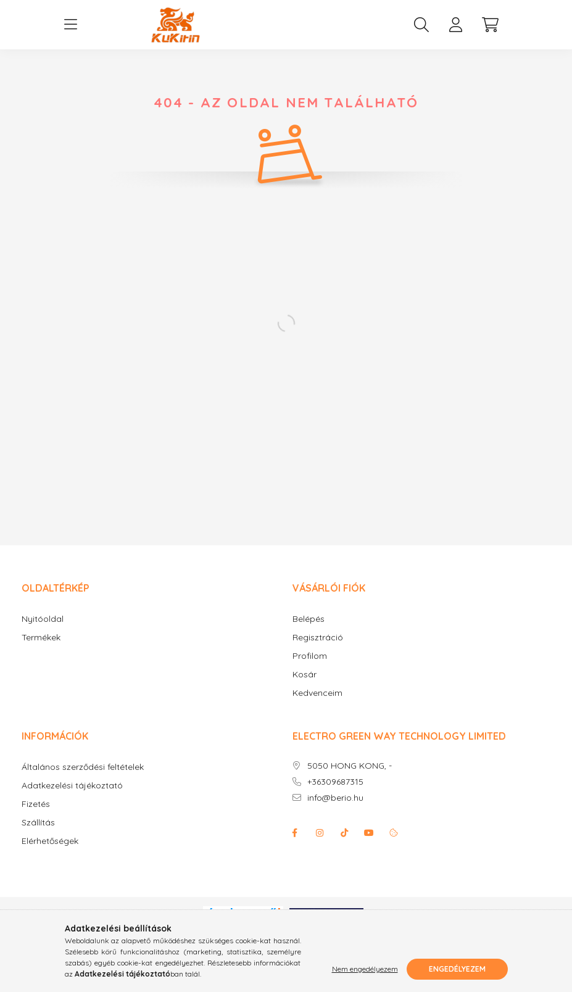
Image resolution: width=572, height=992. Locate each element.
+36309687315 (335, 782)
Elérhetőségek (50, 841)
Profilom (309, 656)
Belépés (308, 619)
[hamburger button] (71, 24)
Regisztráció (317, 637)
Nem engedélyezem (365, 968)
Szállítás (38, 822)
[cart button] (490, 24)
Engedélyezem (457, 968)
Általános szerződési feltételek (83, 767)
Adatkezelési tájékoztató (72, 785)
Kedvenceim (317, 693)
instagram (319, 832)
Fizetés (36, 804)
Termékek (41, 637)
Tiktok (344, 832)
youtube (369, 832)
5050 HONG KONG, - (349, 766)
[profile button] (456, 24)
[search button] (421, 24)
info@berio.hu (335, 798)
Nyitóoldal (43, 619)
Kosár (304, 674)
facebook (295, 832)
